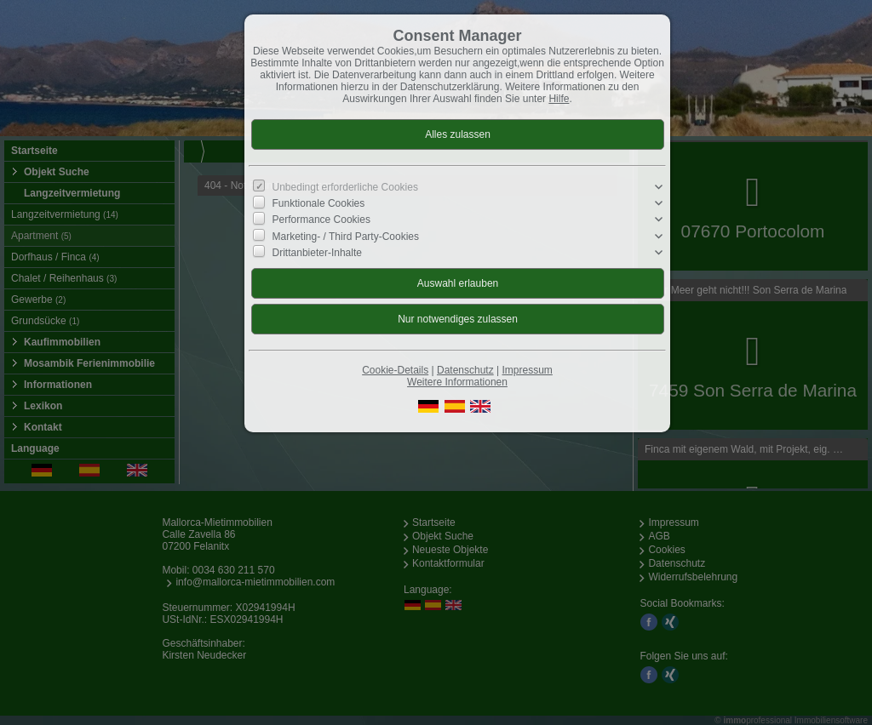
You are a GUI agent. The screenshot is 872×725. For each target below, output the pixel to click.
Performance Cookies (321, 219)
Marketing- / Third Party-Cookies (346, 236)
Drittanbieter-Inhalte (317, 253)
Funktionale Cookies (318, 203)
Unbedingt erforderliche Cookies (345, 187)
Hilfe (558, 99)
